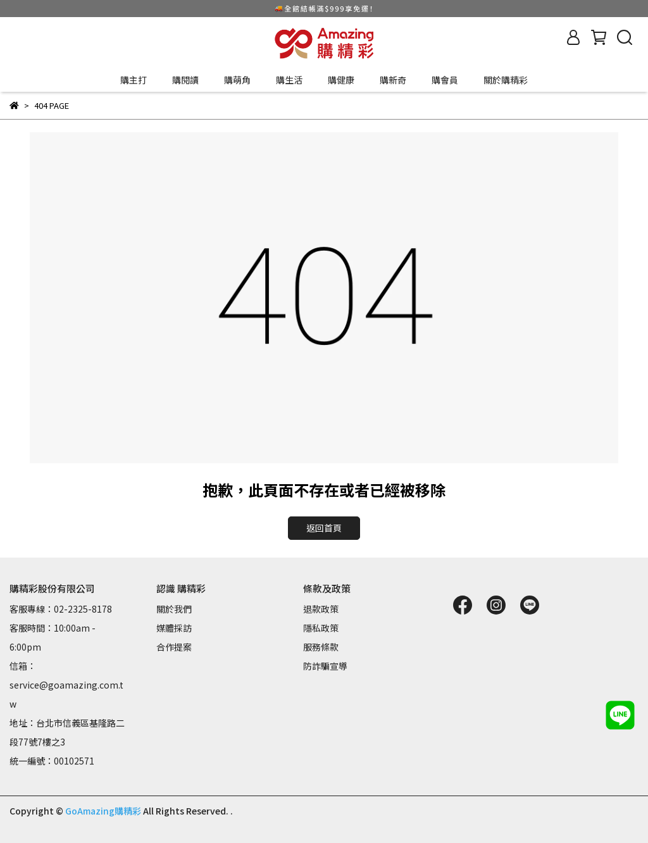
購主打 (133, 79)
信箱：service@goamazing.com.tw (66, 684)
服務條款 (321, 646)
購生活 (289, 79)
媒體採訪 (174, 627)
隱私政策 (321, 627)
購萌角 (237, 79)
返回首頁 (324, 527)
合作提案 (174, 646)
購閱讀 (185, 79)
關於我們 (174, 609)
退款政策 (321, 609)
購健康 (341, 79)
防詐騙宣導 (325, 665)
